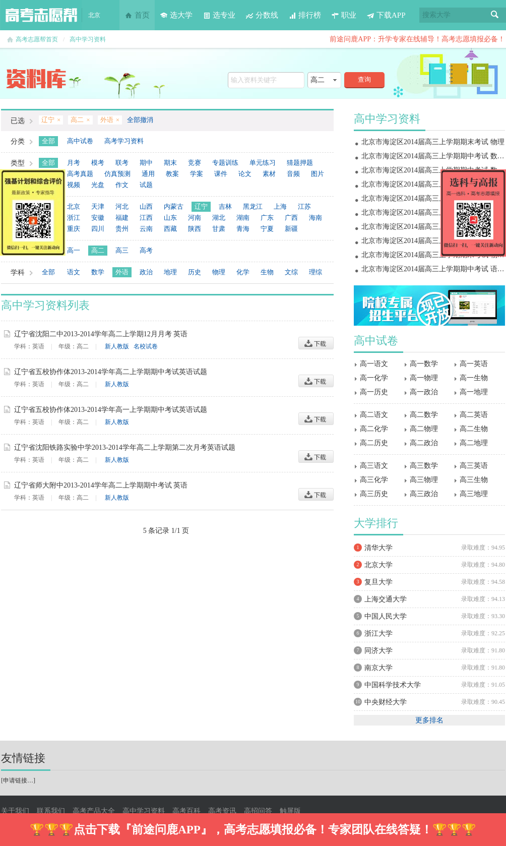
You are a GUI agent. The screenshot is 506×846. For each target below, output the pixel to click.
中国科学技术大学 (392, 685)
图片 (317, 173)
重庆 (73, 228)
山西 (146, 206)
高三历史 (374, 494)
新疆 (291, 228)
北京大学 (378, 565)
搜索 (495, 15)
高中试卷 (80, 141)
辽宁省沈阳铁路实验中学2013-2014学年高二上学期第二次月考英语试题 (124, 447)
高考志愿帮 (41, 15)
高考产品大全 (94, 811)
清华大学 (378, 548)
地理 (170, 272)
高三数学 (424, 465)
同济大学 (378, 650)
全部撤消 (140, 120)
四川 (97, 228)
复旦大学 (378, 582)
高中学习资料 (88, 39)
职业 (343, 15)
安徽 (97, 217)
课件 (220, 173)
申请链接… (18, 780)
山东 (170, 217)
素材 (269, 173)
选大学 (176, 15)
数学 (97, 272)
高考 (146, 250)
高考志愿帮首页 (37, 39)
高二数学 (424, 414)
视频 (73, 185)
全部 (48, 141)
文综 (291, 272)
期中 (146, 162)
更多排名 (429, 720)
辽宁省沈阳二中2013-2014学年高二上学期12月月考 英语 (100, 334)
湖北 (218, 217)
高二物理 (424, 429)
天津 (97, 206)
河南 (194, 217)
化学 (242, 272)
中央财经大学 (385, 702)
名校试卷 (146, 346)
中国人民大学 (385, 616)
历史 (194, 272)
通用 (148, 173)
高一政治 (424, 392)
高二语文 (374, 414)
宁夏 (267, 228)
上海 (280, 206)
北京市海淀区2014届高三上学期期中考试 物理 (432, 241)
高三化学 (374, 480)
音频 (293, 173)
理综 (315, 272)
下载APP (386, 15)
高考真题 (80, 173)
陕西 (194, 228)
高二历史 (374, 443)
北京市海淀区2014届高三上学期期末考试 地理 (432, 184)
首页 (137, 15)
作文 (122, 185)
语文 (73, 272)
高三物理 (424, 480)
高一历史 (374, 392)
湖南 (242, 217)
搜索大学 (436, 15)
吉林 (225, 206)
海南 (315, 217)
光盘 (97, 185)
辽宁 (201, 206)
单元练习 (262, 162)
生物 (267, 272)
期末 (170, 162)
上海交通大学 (385, 599)
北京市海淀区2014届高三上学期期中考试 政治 (432, 226)
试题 (146, 185)
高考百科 (186, 811)
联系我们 (51, 811)
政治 (146, 272)
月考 (73, 162)
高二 (97, 250)
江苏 (304, 206)
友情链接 (23, 758)
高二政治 (424, 443)
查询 (364, 79)
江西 (146, 217)
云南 (146, 228)
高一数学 (424, 364)
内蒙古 (173, 206)
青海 (242, 228)
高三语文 (374, 465)
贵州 (122, 228)
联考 (122, 162)
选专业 (219, 15)
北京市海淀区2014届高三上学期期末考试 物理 (432, 142)
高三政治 (424, 494)
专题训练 (225, 162)
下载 (316, 343)
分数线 (261, 15)
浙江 (73, 217)
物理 (218, 272)
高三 (122, 250)
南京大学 (378, 668)
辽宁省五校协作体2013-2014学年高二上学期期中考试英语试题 (110, 372)
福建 (122, 217)
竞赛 (194, 162)
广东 (267, 217)
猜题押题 (300, 162)
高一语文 (374, 364)
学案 (196, 173)
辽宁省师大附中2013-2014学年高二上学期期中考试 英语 (100, 485)
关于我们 (15, 811)
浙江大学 (378, 633)
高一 (73, 250)
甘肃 (218, 228)
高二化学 (374, 429)
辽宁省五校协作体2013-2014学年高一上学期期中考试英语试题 (110, 409)
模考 (97, 162)
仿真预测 (117, 173)
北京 (73, 206)
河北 (122, 206)
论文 (244, 173)
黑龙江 (253, 206)
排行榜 (304, 15)
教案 (172, 173)
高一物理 (424, 378)
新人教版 (117, 346)
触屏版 (290, 811)
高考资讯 (222, 811)
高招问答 (258, 811)
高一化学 (374, 378)
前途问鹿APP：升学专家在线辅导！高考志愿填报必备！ (417, 39)
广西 (291, 217)
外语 (122, 272)
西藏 (170, 228)
